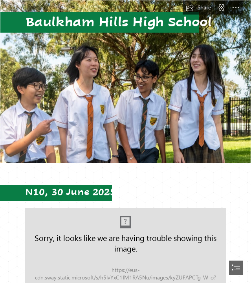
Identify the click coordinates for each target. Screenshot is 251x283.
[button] (198, 7)
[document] (125, 141)
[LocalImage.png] (125, 82)
